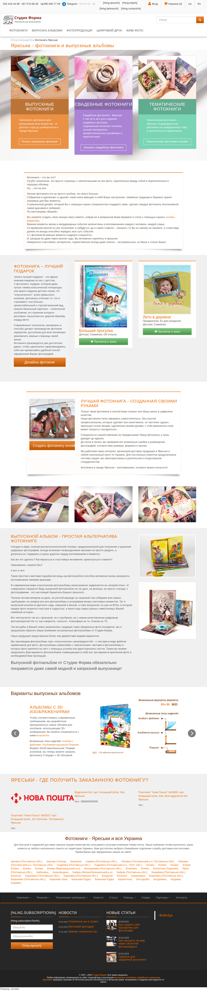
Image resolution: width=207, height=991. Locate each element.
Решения (43, 897)
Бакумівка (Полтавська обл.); (169, 872)
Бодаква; (176, 879)
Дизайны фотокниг (39, 362)
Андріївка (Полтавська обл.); (74, 864)
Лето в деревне (157, 317)
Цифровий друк (109, 30)
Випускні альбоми (47, 30)
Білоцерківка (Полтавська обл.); (103, 868)
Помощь (129, 897)
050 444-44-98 (11, 3)
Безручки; (107, 875)
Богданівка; (160, 879)
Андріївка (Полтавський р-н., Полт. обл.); (118, 864)
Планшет (73, 744)
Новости (98, 897)
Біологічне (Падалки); (166, 868)
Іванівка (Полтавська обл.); (27, 861)
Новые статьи (120, 913)
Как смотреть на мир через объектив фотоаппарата (131, 942)
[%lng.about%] (111, 2)
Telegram (69, 4)
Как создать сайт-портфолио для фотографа (129, 926)
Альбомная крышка (53, 744)
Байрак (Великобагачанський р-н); (93, 872)
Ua (190, 3)
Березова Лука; (59, 879)
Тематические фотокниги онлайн (167, 141)
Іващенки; (76, 861)
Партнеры (163, 897)
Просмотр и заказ (103, 341)
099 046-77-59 (50, 3)
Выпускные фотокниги (39, 106)
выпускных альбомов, (125, 977)
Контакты (181, 897)
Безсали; (122, 875)
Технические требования (71, 897)
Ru (199, 3)
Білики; (150, 864)
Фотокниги (18, 30)
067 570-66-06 (30, 3)
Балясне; (16, 875)
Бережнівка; (138, 875)
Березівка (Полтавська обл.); (166, 875)
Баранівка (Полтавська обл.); (42, 875)
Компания (24, 897)
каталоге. (44, 735)
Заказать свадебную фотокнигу (103, 147)
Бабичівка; (42, 872)
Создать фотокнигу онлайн (54, 446)
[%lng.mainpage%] (21, 40)
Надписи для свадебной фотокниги (132, 956)
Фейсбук (166, 915)
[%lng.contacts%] (131, 8)
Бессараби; (143, 879)
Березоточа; (125, 879)
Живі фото (134, 30)
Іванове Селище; (57, 861)
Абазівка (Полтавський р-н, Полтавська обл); (147, 861)
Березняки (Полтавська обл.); (28, 879)
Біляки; (145, 868)
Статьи (113, 897)
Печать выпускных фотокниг (40, 141)
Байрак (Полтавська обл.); (132, 872)
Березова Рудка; (81, 879)
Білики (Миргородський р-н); (64, 868)
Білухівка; (131, 868)
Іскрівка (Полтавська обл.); (101, 861)
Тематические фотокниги (167, 106)
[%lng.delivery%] (109, 8)
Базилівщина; (61, 872)
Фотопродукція (79, 30)
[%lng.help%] (129, 2)
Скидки (146, 897)
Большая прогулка (96, 330)
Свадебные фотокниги (103, 104)
